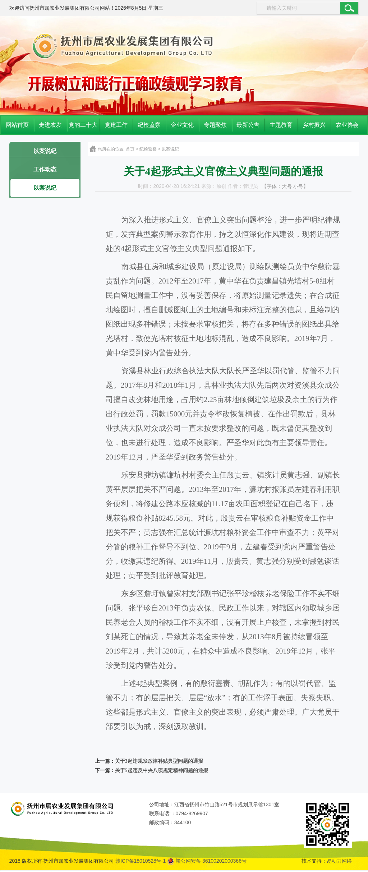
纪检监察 (149, 125)
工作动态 (44, 169)
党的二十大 (83, 125)
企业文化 (182, 125)
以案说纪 (44, 151)
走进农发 (50, 125)
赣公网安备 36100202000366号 (207, 861)
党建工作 (116, 125)
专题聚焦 (215, 125)
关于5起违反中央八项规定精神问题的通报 (161, 770)
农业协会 (347, 125)
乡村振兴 (314, 125)
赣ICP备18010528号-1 (140, 861)
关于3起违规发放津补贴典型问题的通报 (159, 761)
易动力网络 (339, 861)
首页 (130, 149)
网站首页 (17, 125)
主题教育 (281, 125)
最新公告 (247, 125)
